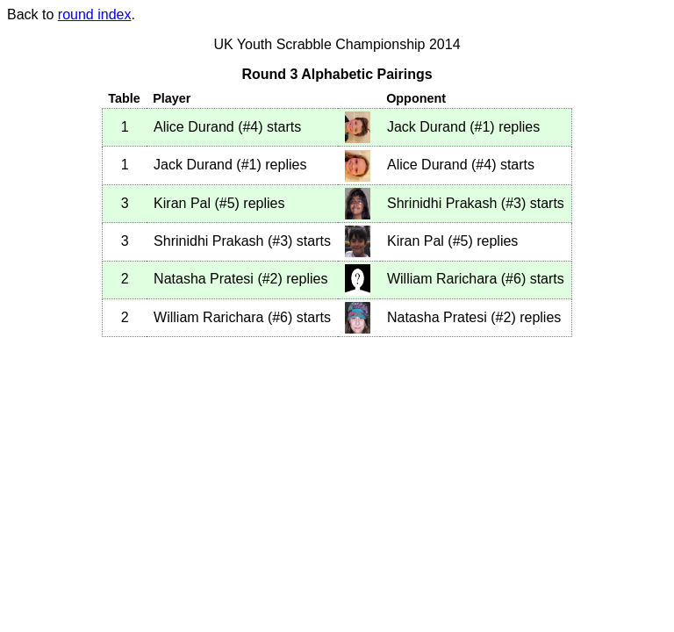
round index (95, 14)
